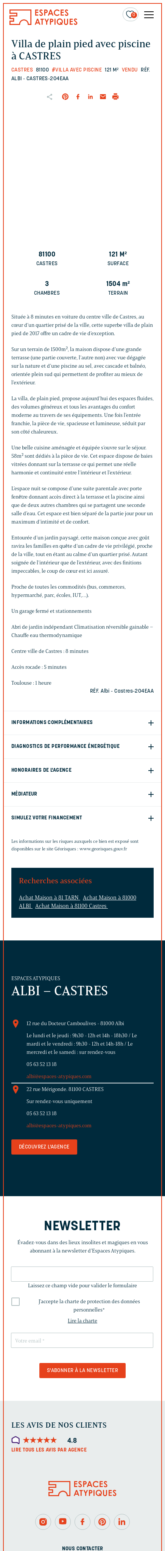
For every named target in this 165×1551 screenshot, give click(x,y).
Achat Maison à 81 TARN (49, 897)
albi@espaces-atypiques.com (59, 1076)
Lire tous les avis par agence (49, 1450)
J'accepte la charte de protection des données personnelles (89, 1305)
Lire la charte (82, 1321)
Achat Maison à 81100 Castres (71, 906)
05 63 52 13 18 (41, 1064)
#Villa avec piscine (77, 70)
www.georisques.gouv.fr (103, 849)
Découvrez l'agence (44, 1147)
